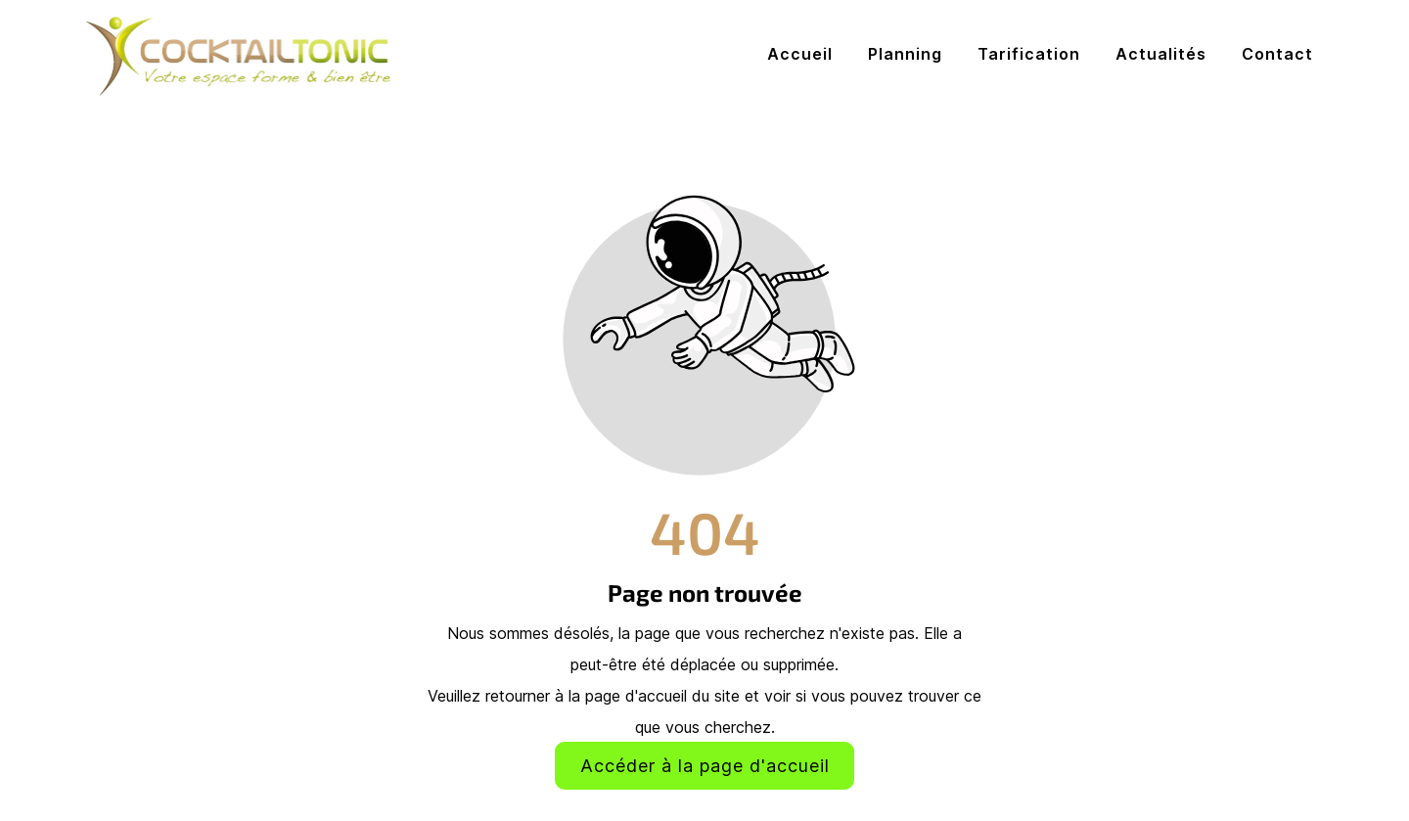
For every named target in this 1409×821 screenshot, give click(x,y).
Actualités (1160, 54)
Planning (905, 54)
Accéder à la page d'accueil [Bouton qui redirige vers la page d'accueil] (705, 765)
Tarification (1028, 54)
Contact (1277, 54)
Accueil (800, 54)
